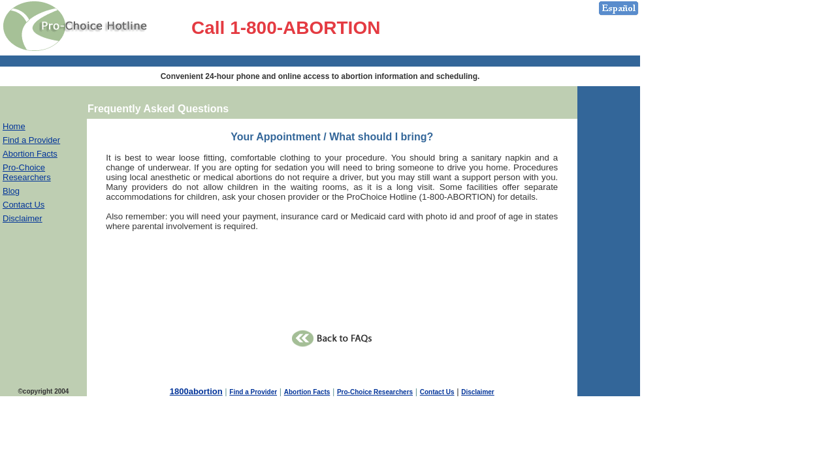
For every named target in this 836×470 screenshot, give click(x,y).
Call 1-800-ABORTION (285, 28)
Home (14, 126)
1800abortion (196, 391)
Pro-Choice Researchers (27, 172)
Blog (11, 191)
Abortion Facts (30, 154)
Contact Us (23, 205)
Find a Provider (31, 140)
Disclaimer (22, 218)
